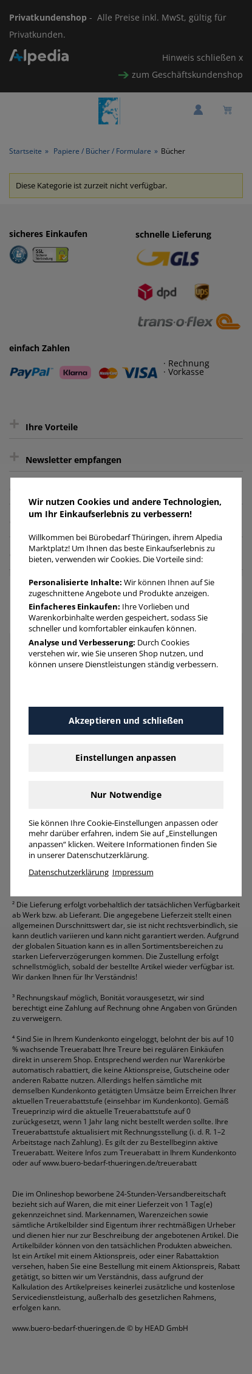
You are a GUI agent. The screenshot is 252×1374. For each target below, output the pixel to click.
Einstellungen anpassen (125, 757)
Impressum (133, 872)
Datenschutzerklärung (69, 872)
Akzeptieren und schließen (126, 720)
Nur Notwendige (126, 794)
